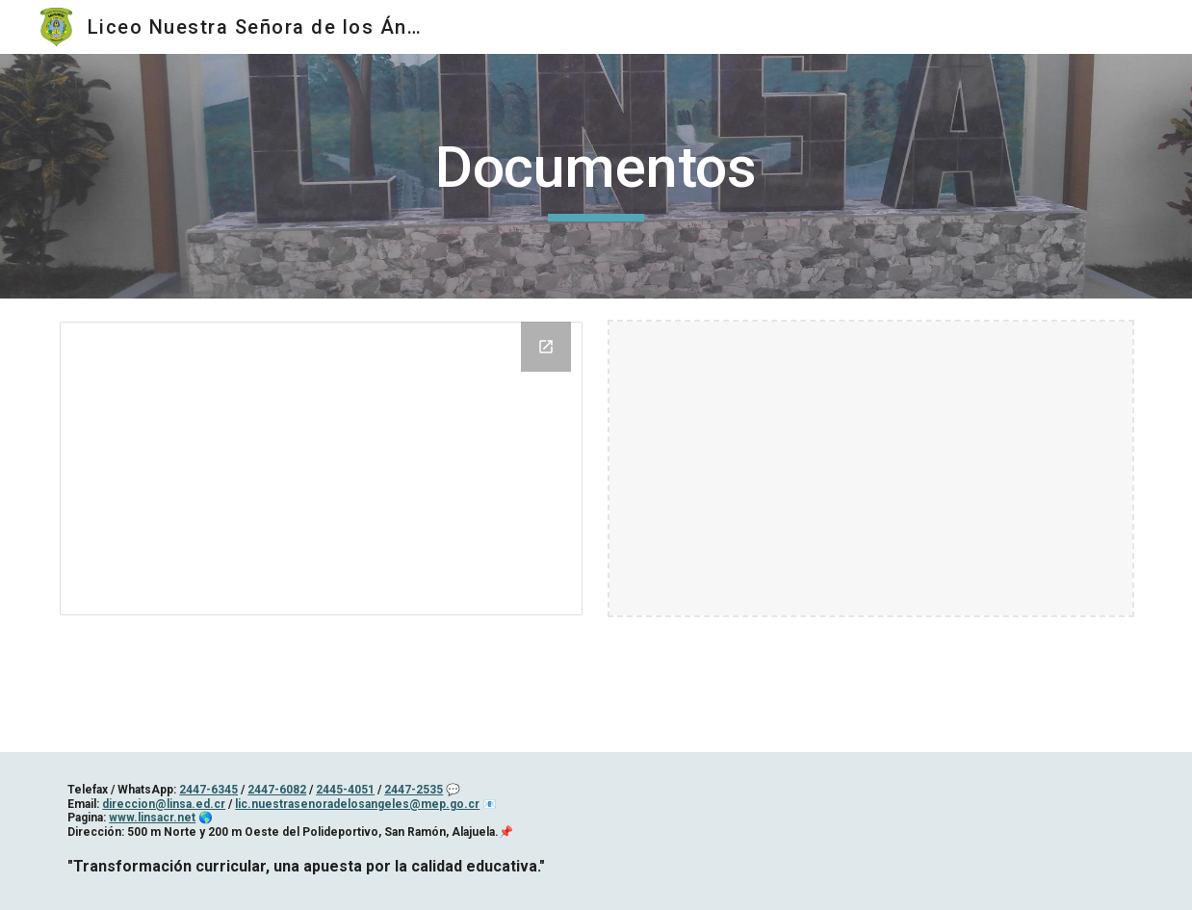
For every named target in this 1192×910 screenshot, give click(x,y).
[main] (596, 176)
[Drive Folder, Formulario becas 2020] (321, 468)
